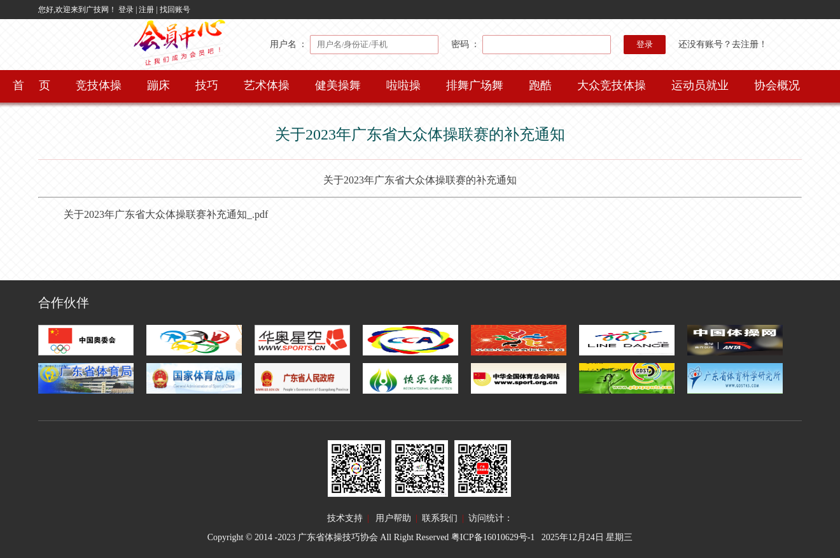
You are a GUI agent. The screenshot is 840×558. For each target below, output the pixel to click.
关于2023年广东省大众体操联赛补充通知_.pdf (166, 214)
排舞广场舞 (474, 85)
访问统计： (490, 518)
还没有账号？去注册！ (722, 44)
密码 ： (531, 44)
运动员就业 (700, 85)
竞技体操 (99, 85)
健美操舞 (338, 85)
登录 (126, 9)
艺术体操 (267, 85)
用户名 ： (354, 44)
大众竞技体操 (611, 85)
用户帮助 (393, 518)
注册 (146, 9)
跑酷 (540, 85)
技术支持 (345, 518)
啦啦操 (403, 85)
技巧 (206, 85)
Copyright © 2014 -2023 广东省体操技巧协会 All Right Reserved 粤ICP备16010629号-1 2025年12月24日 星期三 (420, 537)
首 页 (31, 85)
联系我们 (440, 518)
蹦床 (158, 85)
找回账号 (175, 9)
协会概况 (777, 85)
